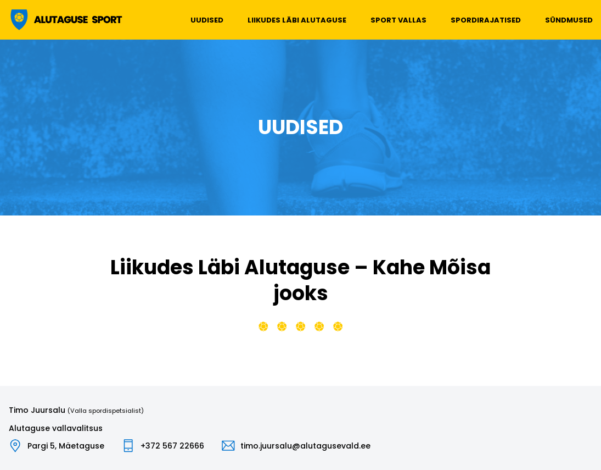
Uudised (206, 20)
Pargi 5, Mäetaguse (65, 445)
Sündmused (569, 20)
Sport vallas (398, 20)
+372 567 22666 (172, 445)
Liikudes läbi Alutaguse (297, 20)
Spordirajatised (486, 20)
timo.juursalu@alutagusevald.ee (305, 445)
